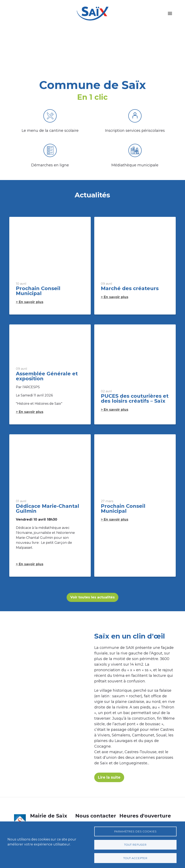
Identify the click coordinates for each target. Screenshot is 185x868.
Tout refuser (135, 844)
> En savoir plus (29, 302)
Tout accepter (135, 858)
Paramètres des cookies (135, 831)
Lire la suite (109, 778)
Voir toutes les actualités (92, 597)
